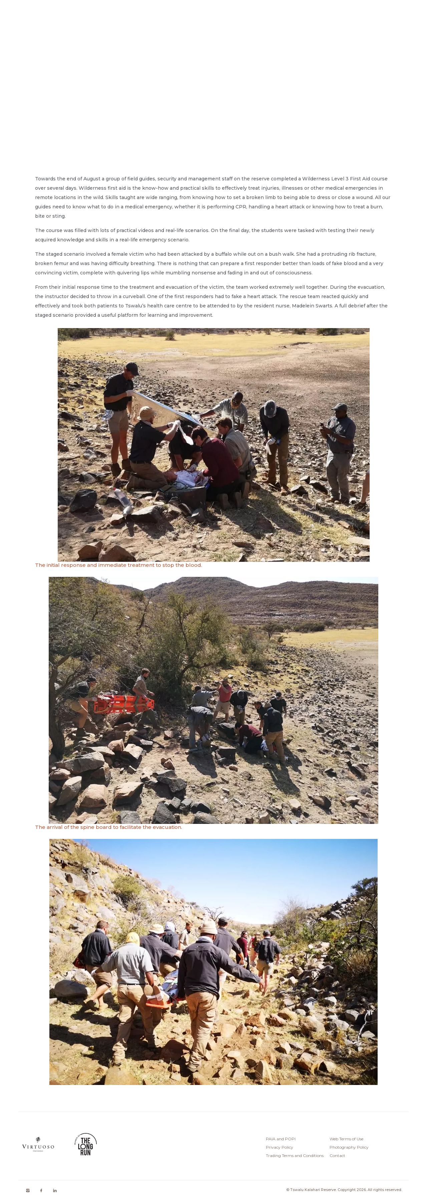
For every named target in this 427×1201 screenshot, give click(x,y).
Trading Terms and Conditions (295, 1155)
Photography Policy (349, 1147)
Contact (337, 1155)
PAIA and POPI (281, 1138)
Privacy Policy (279, 1147)
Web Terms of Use (346, 1138)
